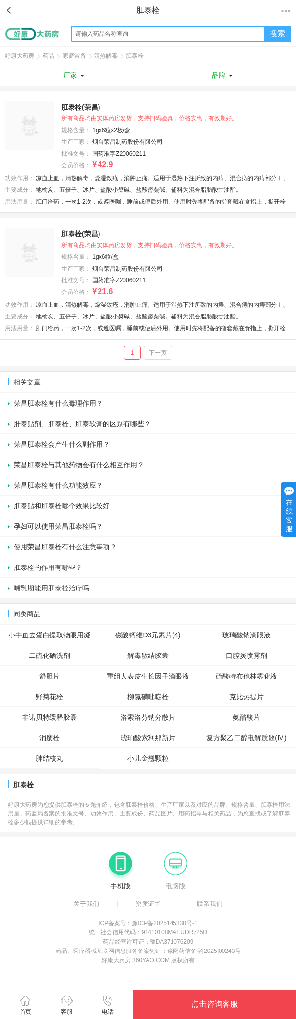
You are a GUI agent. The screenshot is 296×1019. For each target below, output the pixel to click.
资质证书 (148, 903)
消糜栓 (49, 738)
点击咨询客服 (214, 1004)
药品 (48, 55)
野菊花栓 (49, 697)
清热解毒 (106, 55)
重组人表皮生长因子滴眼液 (148, 676)
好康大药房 (19, 55)
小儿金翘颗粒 (148, 758)
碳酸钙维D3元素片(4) (147, 635)
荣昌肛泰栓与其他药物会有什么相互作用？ (79, 465)
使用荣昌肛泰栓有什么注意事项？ (65, 547)
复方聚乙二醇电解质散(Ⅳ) (246, 738)
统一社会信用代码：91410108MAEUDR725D (148, 932)
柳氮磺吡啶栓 (148, 697)
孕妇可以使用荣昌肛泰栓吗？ (58, 526)
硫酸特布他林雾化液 (246, 676)
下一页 (158, 352)
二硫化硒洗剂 (49, 655)
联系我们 (209, 903)
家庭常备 (74, 55)
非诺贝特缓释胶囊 (49, 717)
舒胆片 (49, 676)
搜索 (277, 33)
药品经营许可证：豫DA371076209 (148, 941)
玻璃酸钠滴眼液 (246, 635)
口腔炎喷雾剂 (246, 655)
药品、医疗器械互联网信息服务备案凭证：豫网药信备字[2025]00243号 (148, 951)
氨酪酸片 (246, 717)
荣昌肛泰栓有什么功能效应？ (58, 485)
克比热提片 (246, 697)
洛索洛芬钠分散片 (148, 717)
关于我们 (86, 903)
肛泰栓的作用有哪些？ (48, 567)
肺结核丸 (49, 758)
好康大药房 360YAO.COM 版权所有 (148, 960)
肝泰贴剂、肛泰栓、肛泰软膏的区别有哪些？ (82, 424)
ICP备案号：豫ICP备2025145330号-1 (148, 923)
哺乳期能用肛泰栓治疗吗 (51, 588)
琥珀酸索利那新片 (148, 738)
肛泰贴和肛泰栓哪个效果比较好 (62, 506)
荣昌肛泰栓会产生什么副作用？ (62, 444)
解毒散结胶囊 (148, 655)
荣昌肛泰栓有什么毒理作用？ (58, 403)
